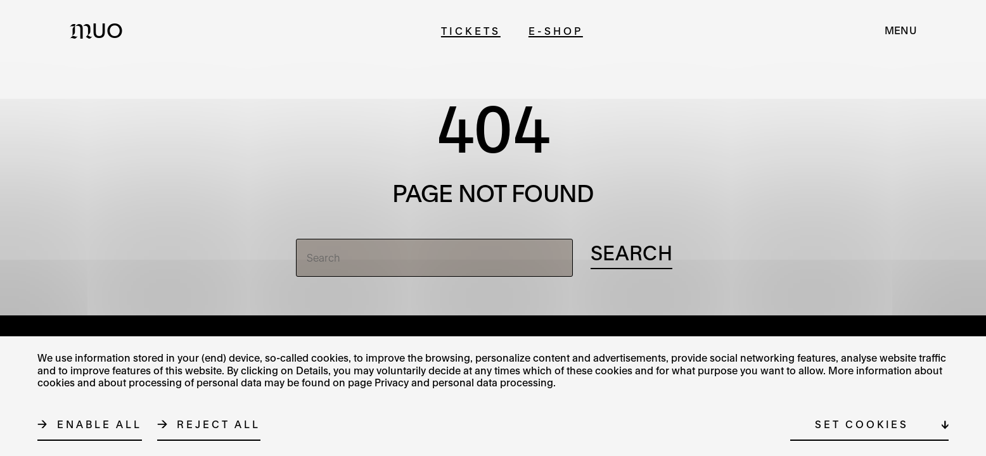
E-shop (555, 31)
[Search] (434, 258)
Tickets (471, 31)
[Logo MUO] (100, 30)
